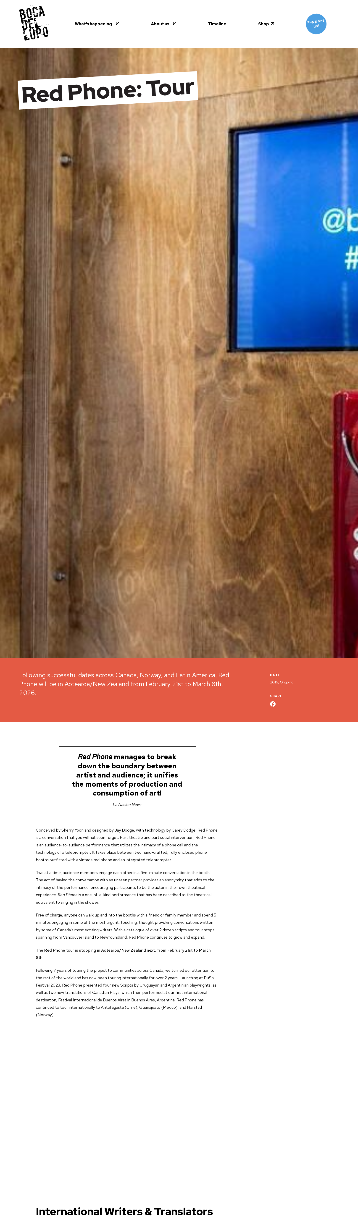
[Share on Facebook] (273, 704)
